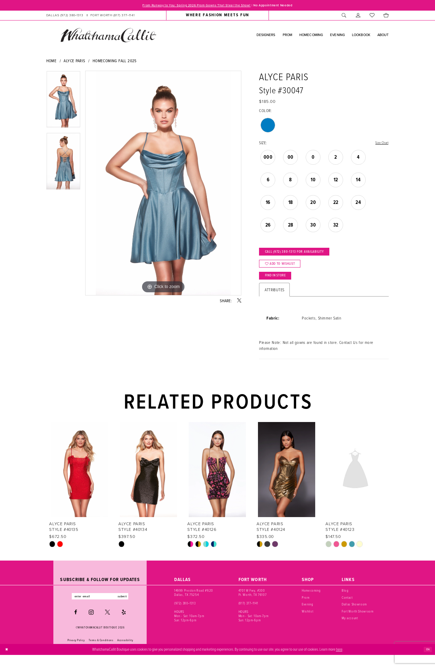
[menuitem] (90, 16)
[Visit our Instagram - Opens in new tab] (91, 625)
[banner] (108, 36)
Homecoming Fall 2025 (115, 62)
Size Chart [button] (380, 144)
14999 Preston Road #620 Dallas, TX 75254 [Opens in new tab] (193, 604)
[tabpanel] (63, 103)
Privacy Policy (76, 653)
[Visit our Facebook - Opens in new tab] (75, 625)
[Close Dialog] (7, 662)
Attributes (274, 301)
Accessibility (125, 653)
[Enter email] (100, 609)
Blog (345, 602)
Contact (347, 609)
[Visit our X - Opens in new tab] (107, 625)
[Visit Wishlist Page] (372, 16)
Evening (307, 616)
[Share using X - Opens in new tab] (239, 302)
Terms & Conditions (101, 653)
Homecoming (311, 602)
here (339, 662)
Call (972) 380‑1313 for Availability (303, 255)
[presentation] (79, 481)
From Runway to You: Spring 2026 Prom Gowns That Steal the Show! (190, 5)
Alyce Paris (74, 62)
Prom (306, 609)
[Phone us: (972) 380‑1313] (64, 16)
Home (51, 62)
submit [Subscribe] (128, 608)
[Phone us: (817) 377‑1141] (113, 16)
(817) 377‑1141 (248, 615)
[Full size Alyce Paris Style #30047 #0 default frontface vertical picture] (163, 184)
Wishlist (307, 623)
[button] (358, 16)
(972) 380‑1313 (184, 615)
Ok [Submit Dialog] (426, 662)
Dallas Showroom (354, 616)
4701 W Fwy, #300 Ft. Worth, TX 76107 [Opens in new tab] (252, 604)
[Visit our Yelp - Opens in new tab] (124, 625)
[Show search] (344, 16)
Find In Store (280, 286)
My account (350, 629)
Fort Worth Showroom (357, 623)
